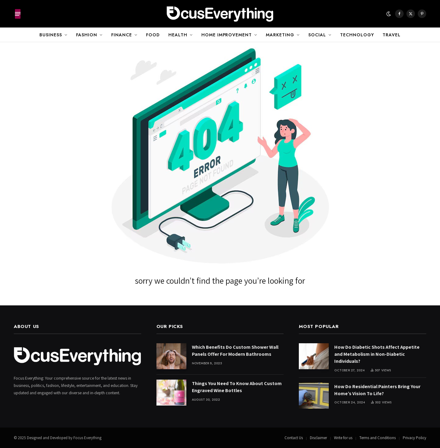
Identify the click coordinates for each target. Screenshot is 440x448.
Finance (121, 35)
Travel (392, 35)
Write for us (343, 437)
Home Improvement (226, 35)
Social (317, 35)
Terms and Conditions (377, 437)
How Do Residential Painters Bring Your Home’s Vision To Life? (377, 390)
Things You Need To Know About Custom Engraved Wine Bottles (237, 387)
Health (177, 35)
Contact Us (293, 437)
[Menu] (17, 14)
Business (50, 35)
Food (153, 35)
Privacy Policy (414, 437)
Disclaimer (318, 437)
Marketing (280, 35)
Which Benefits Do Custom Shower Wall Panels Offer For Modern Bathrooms (235, 350)
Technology (357, 35)
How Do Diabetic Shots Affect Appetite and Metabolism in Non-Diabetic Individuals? (377, 354)
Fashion (86, 35)
